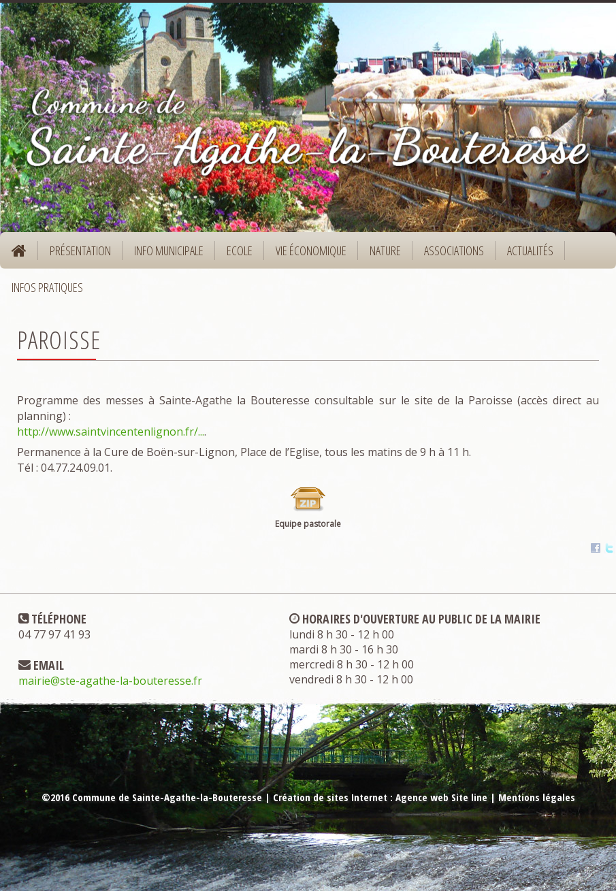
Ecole (235, 255)
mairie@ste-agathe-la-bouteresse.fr (110, 680)
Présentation (76, 255)
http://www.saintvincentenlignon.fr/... (110, 431)
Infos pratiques (43, 291)
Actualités (530, 250)
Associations (454, 250)
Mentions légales (536, 797)
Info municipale (164, 255)
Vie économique (306, 255)
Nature (381, 255)
